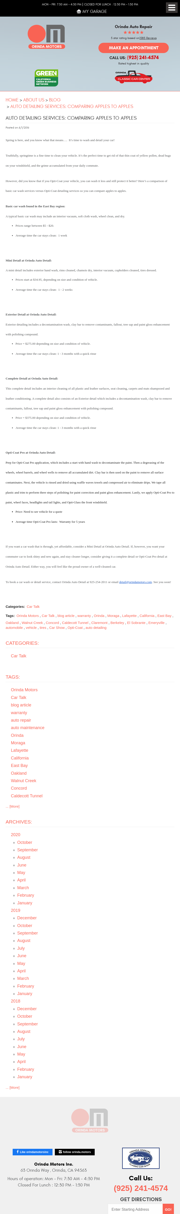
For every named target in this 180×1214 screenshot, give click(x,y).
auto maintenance (28, 727)
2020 (15, 834)
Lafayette (129, 616)
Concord (52, 623)
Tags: (13, 677)
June (21, 865)
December (27, 918)
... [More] (12, 806)
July (21, 948)
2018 (15, 1001)
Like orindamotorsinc (34, 1152)
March (23, 887)
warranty (84, 616)
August (23, 857)
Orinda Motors (27, 616)
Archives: (19, 821)
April (21, 880)
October (24, 842)
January (24, 903)
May (21, 872)
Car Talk (33, 607)
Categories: (22, 643)
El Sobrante (136, 623)
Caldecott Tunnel (75, 623)
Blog (55, 100)
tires (43, 628)
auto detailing (96, 628)
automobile (14, 628)
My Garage (94, 11)
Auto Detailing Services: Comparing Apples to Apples (71, 106)
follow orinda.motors (77, 1152)
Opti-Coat (75, 628)
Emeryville (156, 623)
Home (12, 100)
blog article (66, 616)
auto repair (21, 720)
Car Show (57, 628)
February (25, 895)
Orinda (99, 616)
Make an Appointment (133, 47)
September (27, 850)
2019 (15, 910)
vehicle (31, 628)
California (147, 616)
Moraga (113, 616)
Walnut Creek (32, 623)
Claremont (99, 623)
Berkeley (117, 623)
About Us (33, 100)
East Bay (164, 616)
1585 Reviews (148, 38)
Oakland (12, 623)
